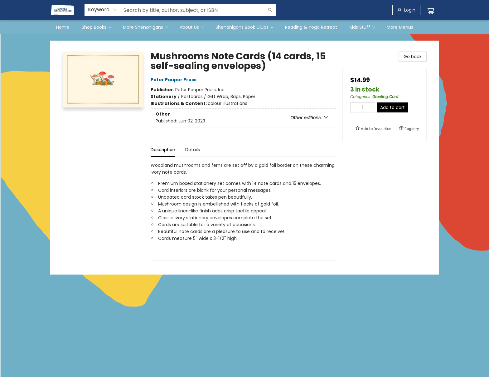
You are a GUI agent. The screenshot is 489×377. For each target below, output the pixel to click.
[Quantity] (362, 107)
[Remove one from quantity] (354, 107)
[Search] (270, 10)
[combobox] (102, 10)
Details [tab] (192, 149)
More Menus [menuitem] (400, 27)
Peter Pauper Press (174, 80)
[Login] (406, 10)
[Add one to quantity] (371, 107)
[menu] (244, 27)
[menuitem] (62, 27)
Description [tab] (163, 149)
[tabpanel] (243, 211)
